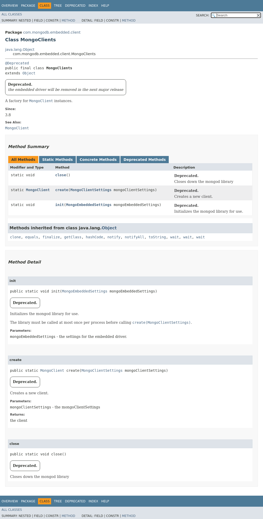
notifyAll (134, 237)
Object (28, 73)
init (59, 205)
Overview (10, 5)
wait (174, 237)
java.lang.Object (19, 49)
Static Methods (57, 160)
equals (31, 237)
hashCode (94, 237)
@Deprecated (17, 63)
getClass (72, 237)
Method (68, 20)
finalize (51, 237)
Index (93, 5)
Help (105, 5)
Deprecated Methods (145, 160)
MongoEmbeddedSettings (88, 205)
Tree (58, 5)
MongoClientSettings (90, 190)
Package (28, 5)
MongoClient (38, 190)
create (61, 190)
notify (113, 237)
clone (15, 237)
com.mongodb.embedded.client (51, 32)
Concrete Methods (98, 160)
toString (157, 237)
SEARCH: (203, 15)
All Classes (12, 14)
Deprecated (75, 5)
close (60, 175)
